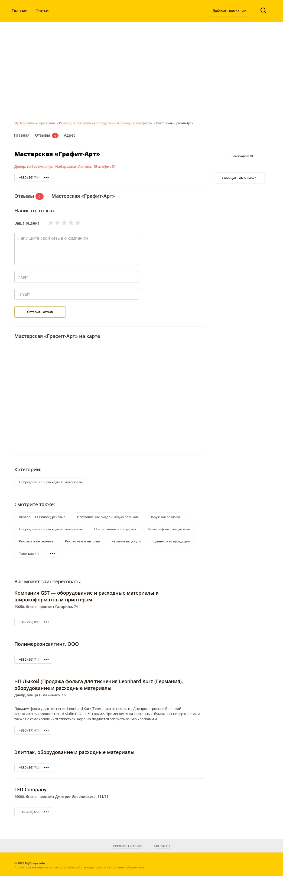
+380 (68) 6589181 (33, 812)
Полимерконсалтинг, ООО (46, 644)
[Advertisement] (141, 70)
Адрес (69, 135)
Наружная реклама (164, 517)
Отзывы (42, 135)
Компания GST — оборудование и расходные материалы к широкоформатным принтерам (86, 596)
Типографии (29, 553)
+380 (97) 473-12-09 (34, 730)
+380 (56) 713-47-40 (34, 659)
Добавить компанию (229, 10)
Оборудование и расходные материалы (123, 123)
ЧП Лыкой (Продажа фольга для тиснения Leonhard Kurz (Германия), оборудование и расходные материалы (98, 684)
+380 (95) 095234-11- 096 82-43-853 (46, 622)
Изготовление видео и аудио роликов (107, 517)
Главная (19, 10)
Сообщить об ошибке (239, 178)
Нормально (60, 222)
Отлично (74, 222)
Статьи (42, 10)
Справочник (46, 123)
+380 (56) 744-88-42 (34, 177)
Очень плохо (47, 222)
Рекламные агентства (82, 541)
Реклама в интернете (36, 541)
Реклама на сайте (127, 845)
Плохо (54, 222)
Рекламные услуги (126, 541)
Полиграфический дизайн (169, 529)
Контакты (162, 845)
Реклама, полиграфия (75, 123)
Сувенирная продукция (171, 541)
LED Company (30, 789)
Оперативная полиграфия (115, 529)
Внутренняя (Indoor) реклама (42, 517)
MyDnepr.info (24, 123)
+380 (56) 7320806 (33, 767)
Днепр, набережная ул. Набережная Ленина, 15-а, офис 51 (65, 166)
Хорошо (67, 222)
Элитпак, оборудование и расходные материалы (74, 752)
